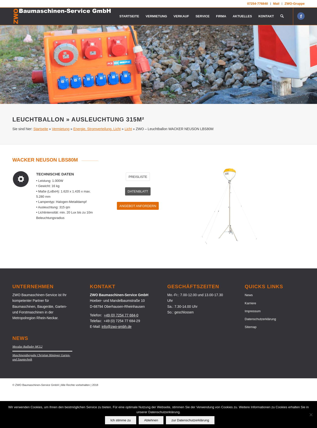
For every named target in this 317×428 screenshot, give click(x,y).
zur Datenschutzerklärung (190, 420)
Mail (276, 3)
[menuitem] (258, 3)
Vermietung (61, 165)
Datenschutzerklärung (260, 355)
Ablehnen (151, 420)
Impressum (253, 347)
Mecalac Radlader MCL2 (27, 383)
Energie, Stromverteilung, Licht (97, 165)
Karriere (250, 339)
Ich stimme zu (120, 420)
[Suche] (282, 16)
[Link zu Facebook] (301, 16)
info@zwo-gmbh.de (117, 363)
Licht (128, 165)
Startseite (40, 165)
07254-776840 (257, 3)
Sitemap (251, 363)
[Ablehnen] (310, 414)
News (249, 331)
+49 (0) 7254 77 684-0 (121, 352)
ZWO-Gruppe (295, 3)
